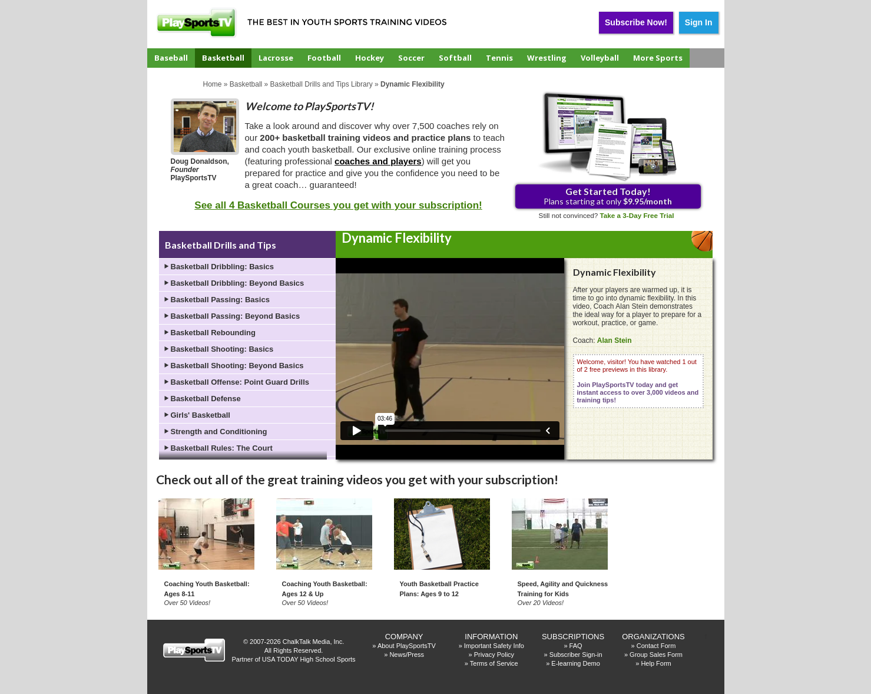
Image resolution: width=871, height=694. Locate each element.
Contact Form (656, 645)
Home (212, 84)
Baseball (171, 57)
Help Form (656, 663)
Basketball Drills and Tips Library (321, 84)
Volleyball (600, 57)
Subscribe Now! (636, 22)
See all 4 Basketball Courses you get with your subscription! (338, 205)
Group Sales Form (656, 654)
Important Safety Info (494, 645)
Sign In (699, 22)
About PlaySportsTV (406, 645)
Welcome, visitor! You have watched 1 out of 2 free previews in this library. (638, 381)
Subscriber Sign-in (575, 654)
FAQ (575, 645)
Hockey (369, 57)
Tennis (499, 57)
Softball (455, 57)
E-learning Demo (575, 663)
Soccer (411, 57)
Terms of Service (494, 663)
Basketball (223, 57)
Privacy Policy (494, 654)
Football (324, 57)
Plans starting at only (608, 196)
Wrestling (547, 57)
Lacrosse (276, 57)
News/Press (406, 654)
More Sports (658, 57)
